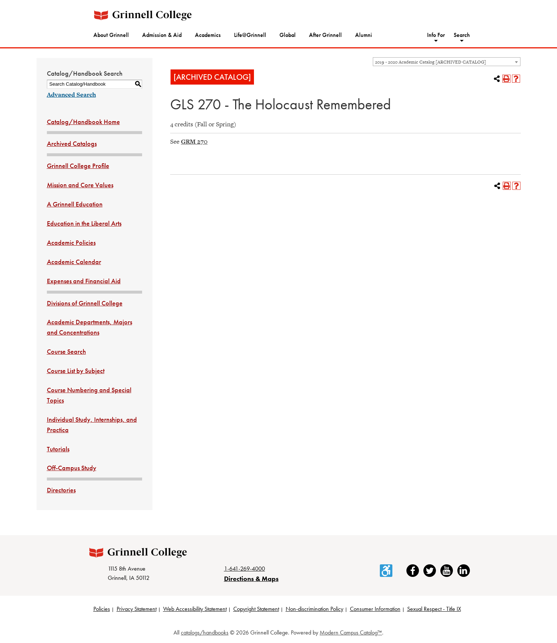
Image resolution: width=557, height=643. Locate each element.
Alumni (363, 35)
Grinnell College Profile (78, 165)
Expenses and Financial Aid (84, 281)
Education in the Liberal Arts (84, 223)
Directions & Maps (251, 578)
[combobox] (446, 61)
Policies (101, 609)
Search (462, 35)
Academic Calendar (74, 261)
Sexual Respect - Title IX (434, 609)
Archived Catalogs (72, 143)
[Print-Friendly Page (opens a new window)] (506, 79)
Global (287, 35)
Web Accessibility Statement (195, 609)
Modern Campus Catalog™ (351, 632)
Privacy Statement (137, 609)
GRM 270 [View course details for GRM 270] (194, 141)
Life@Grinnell (250, 35)
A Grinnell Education (75, 204)
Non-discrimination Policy (314, 609)
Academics (208, 35)
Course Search (66, 351)
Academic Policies (71, 242)
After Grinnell (325, 35)
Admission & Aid (162, 35)
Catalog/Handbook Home (83, 121)
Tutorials (58, 449)
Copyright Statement (256, 609)
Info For (436, 35)
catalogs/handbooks (204, 632)
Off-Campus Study (71, 468)
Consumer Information (375, 609)
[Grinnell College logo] (142, 15)
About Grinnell (111, 35)
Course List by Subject (75, 370)
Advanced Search (71, 94)
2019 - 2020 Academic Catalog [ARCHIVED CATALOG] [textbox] (430, 62)
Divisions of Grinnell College (85, 303)
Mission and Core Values (80, 185)
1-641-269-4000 (244, 568)
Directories (61, 490)
